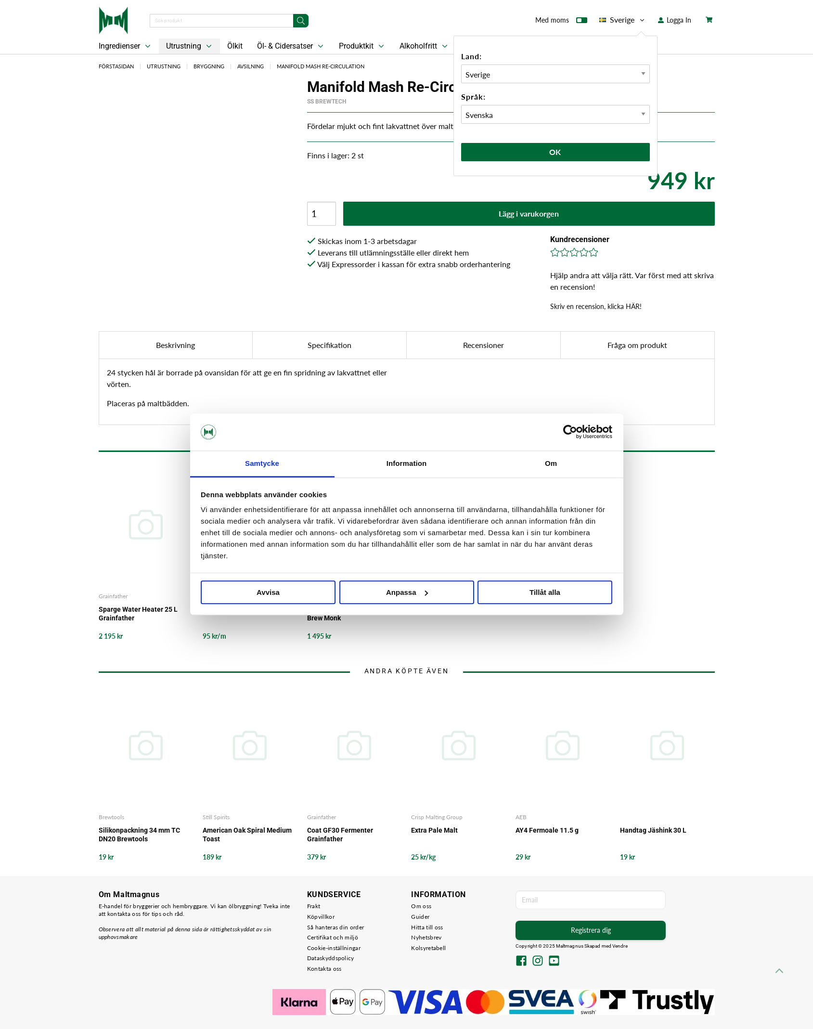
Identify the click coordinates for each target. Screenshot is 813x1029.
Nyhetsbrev (426, 937)
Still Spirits (216, 817)
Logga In (674, 20)
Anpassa (407, 592)
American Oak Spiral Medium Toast (247, 834)
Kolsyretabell (428, 948)
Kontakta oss (324, 968)
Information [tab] (407, 463)
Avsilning (250, 66)
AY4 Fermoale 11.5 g (547, 830)
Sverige (622, 20)
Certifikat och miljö (332, 937)
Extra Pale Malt (434, 830)
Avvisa (268, 592)
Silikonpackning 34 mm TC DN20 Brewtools (139, 834)
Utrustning (190, 46)
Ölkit (235, 46)
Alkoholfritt (425, 46)
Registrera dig (591, 930)
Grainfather (113, 596)
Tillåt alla (544, 592)
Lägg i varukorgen (529, 213)
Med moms (561, 22)
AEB (521, 817)
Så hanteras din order (335, 927)
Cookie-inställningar (334, 948)
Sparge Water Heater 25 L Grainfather (138, 613)
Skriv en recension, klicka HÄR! (596, 306)
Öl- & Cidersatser (291, 46)
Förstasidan (116, 66)
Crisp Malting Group (437, 817)
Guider (420, 916)
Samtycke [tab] (262, 463)
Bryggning (209, 66)
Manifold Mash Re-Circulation (320, 66)
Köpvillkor (321, 916)
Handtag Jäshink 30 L (653, 830)
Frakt (314, 906)
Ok (555, 151)
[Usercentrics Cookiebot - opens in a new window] (570, 432)
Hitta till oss (427, 927)
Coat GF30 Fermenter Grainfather (340, 834)
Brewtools (111, 817)
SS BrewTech (326, 101)
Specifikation (329, 344)
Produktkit (362, 46)
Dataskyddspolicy (330, 958)
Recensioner (483, 344)
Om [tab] (551, 463)
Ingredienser (126, 46)
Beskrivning (175, 344)
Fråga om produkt (637, 344)
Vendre (620, 946)
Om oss (421, 906)
